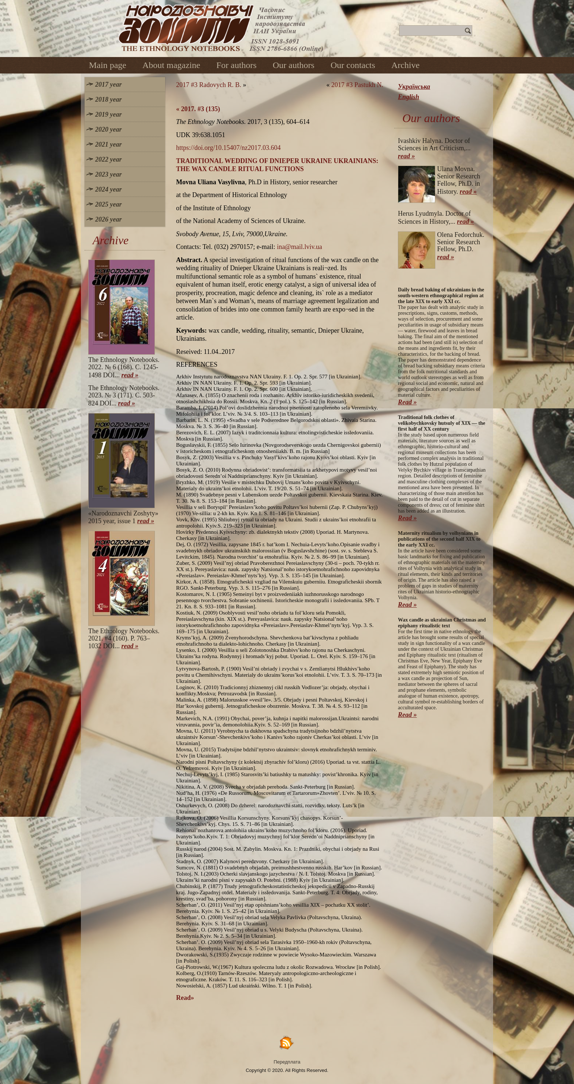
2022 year (108, 159)
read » (130, 375)
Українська (414, 86)
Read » (407, 402)
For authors (236, 65)
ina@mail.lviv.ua (299, 246)
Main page (107, 65)
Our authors (293, 65)
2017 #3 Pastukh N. (357, 84)
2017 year (108, 84)
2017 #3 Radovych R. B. (208, 84)
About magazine (171, 65)
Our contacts (353, 65)
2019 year (108, 114)
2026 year (108, 219)
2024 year (108, 189)
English (408, 97)
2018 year (108, 99)
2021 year (108, 144)
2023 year (108, 174)
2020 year (108, 129)
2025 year (108, 204)
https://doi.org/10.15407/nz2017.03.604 (228, 147)
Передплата (287, 1062)
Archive (405, 65)
